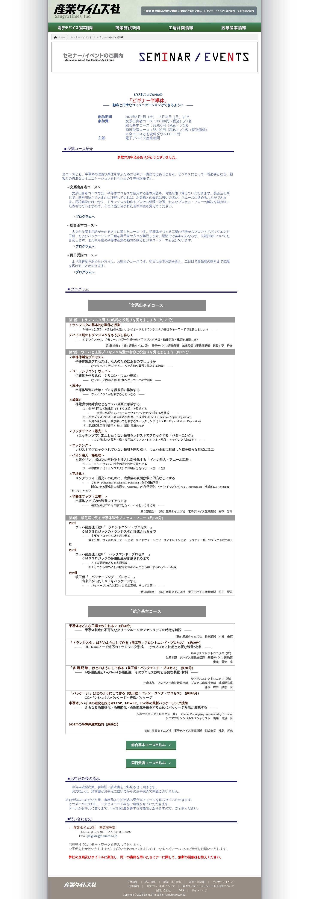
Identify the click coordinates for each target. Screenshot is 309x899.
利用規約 (134, 886)
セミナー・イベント (81, 37)
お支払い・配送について (161, 886)
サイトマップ (199, 890)
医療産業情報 (233, 27)
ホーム (61, 37)
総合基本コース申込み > (151, 745)
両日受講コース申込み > (151, 763)
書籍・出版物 (196, 881)
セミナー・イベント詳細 (110, 37)
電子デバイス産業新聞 (74, 27)
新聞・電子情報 (172, 881)
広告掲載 (150, 881)
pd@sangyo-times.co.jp (102, 836)
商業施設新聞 (127, 27)
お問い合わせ (163, 890)
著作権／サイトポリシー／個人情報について (208, 886)
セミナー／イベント (223, 881)
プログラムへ (84, 216)
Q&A (181, 890)
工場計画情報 (180, 27)
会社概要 (132, 881)
